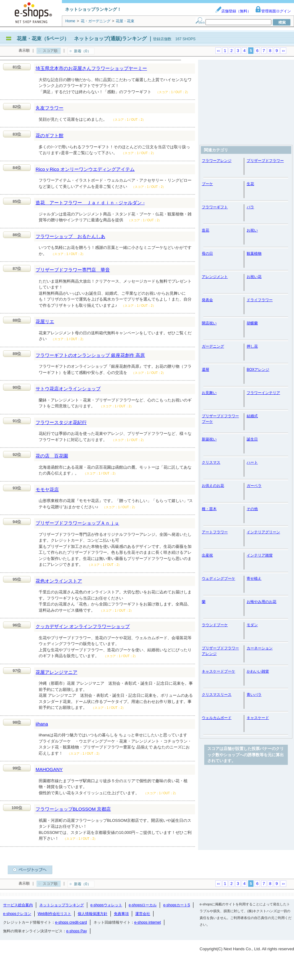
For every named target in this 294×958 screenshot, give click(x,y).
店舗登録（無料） (233, 11)
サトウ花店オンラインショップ (68, 388)
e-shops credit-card (71, 922)
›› (283, 50)
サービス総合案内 (18, 905)
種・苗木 (209, 509)
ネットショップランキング (61, 905)
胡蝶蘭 (252, 323)
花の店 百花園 (52, 455)
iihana (42, 723)
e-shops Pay (76, 931)
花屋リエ (45, 321)
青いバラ (254, 694)
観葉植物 (254, 253)
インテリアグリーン (263, 532)
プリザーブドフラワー (265, 160)
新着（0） (82, 51)
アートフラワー (215, 532)
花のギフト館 (49, 135)
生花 (250, 184)
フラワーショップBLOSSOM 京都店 (73, 809)
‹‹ (218, 50)
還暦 (205, 369)
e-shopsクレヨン (17, 914)
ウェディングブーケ (218, 578)
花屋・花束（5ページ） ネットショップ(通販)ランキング (82, 38)
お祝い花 (254, 277)
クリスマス (211, 462)
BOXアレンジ (258, 369)
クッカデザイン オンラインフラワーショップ (83, 626)
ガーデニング (213, 346)
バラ (250, 207)
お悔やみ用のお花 (261, 602)
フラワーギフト (215, 207)
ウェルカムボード (216, 718)
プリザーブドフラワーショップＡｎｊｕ (77, 523)
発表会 (207, 300)
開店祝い (209, 323)
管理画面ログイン (273, 11)
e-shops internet (147, 922)
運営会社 (142, 914)
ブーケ (207, 184)
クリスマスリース (216, 694)
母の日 (207, 253)
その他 (252, 509)
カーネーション (260, 648)
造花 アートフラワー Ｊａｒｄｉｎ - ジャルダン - (90, 202)
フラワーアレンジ (216, 160)
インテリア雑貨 (260, 555)
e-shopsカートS (176, 905)
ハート (252, 462)
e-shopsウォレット (106, 905)
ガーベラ (254, 485)
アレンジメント (215, 277)
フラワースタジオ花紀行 (61, 422)
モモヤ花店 (47, 489)
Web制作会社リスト (54, 914)
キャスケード (258, 718)
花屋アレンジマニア (56, 672)
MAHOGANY (49, 769)
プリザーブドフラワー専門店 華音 (73, 269)
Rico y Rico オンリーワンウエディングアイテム (85, 169)
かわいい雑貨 (258, 671)
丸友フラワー (49, 108)
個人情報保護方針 (92, 914)
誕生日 (252, 439)
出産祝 (207, 555)
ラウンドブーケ (215, 625)
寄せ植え (254, 578)
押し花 (252, 346)
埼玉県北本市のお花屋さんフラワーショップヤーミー (91, 68)
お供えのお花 (213, 485)
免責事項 (121, 914)
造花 (205, 230)
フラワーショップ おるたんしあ (70, 236)
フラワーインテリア (263, 393)
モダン (252, 625)
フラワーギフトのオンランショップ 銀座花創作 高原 (90, 355)
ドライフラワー (260, 300)
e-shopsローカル (143, 905)
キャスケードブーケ (218, 671)
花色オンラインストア (59, 580)
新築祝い (209, 439)
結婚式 (252, 416)
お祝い (252, 230)
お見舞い (209, 393)
